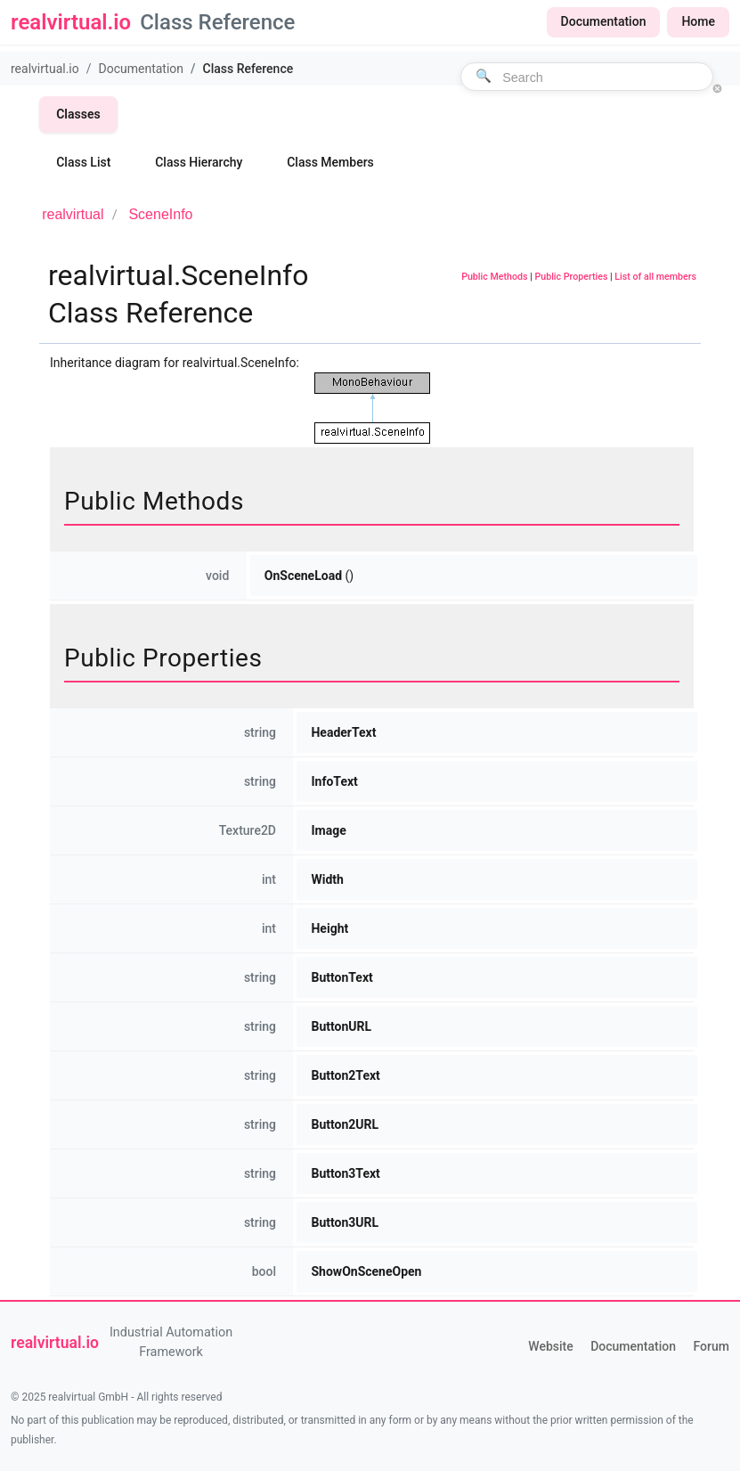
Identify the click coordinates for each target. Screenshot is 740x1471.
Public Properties (570, 276)
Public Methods (494, 276)
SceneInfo (160, 214)
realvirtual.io (45, 68)
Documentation (603, 21)
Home (698, 21)
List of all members (655, 276)
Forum (711, 1346)
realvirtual (72, 214)
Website (550, 1346)
